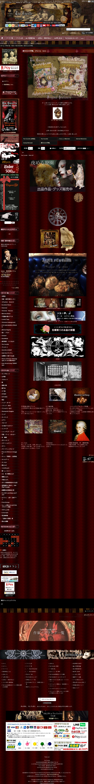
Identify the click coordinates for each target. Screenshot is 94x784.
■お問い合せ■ (76, 671)
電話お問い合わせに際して (79, 682)
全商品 (3, 296)
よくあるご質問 (76, 674)
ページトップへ (90, 611)
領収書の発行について (78, 685)
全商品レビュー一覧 (30, 679)
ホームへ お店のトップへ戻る (88, 458)
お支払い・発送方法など (8, 679)
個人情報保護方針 (77, 668)
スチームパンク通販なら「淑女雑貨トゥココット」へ (58, 685)
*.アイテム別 (29, 663)
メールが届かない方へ (78, 679)
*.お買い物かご (5, 677)
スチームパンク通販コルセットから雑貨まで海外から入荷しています (58, 692)
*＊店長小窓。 (52, 668)
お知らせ (51, 663)
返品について (76, 687)
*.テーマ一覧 (29, 666)
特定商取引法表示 (77, 663)
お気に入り (5, 674)
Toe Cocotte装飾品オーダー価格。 (57, 674)
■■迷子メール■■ (77, 677)
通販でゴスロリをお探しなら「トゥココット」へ (58, 680)
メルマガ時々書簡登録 (7, 682)
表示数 (26, 148)
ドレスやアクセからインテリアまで (57, 688)
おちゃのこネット (89, 615)
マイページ (5, 668)
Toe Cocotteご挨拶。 (54, 666)
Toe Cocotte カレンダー (31, 677)
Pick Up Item (29, 674)
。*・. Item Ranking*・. (31, 671)
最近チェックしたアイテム (32, 686)
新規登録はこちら (75, 33)
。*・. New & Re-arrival (31, 668)
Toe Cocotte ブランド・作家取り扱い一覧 (35, 683)
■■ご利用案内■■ (77, 666)
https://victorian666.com (53, 774)
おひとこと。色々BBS (54, 671)
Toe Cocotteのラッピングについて (57, 677)
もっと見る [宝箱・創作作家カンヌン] (15, 287)
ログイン (66, 33)
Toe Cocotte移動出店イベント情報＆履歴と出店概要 (12, 685)
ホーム (4, 663)
